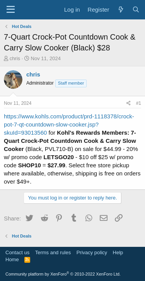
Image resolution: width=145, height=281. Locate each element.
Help (118, 252)
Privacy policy (92, 252)
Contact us (17, 252)
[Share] (128, 103)
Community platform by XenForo (63, 274)
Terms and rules (53, 252)
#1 (138, 103)
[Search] (135, 9)
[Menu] (11, 9)
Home (12, 259)
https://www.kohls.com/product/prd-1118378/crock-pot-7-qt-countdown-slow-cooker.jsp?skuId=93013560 (69, 124)
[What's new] (120, 9)
